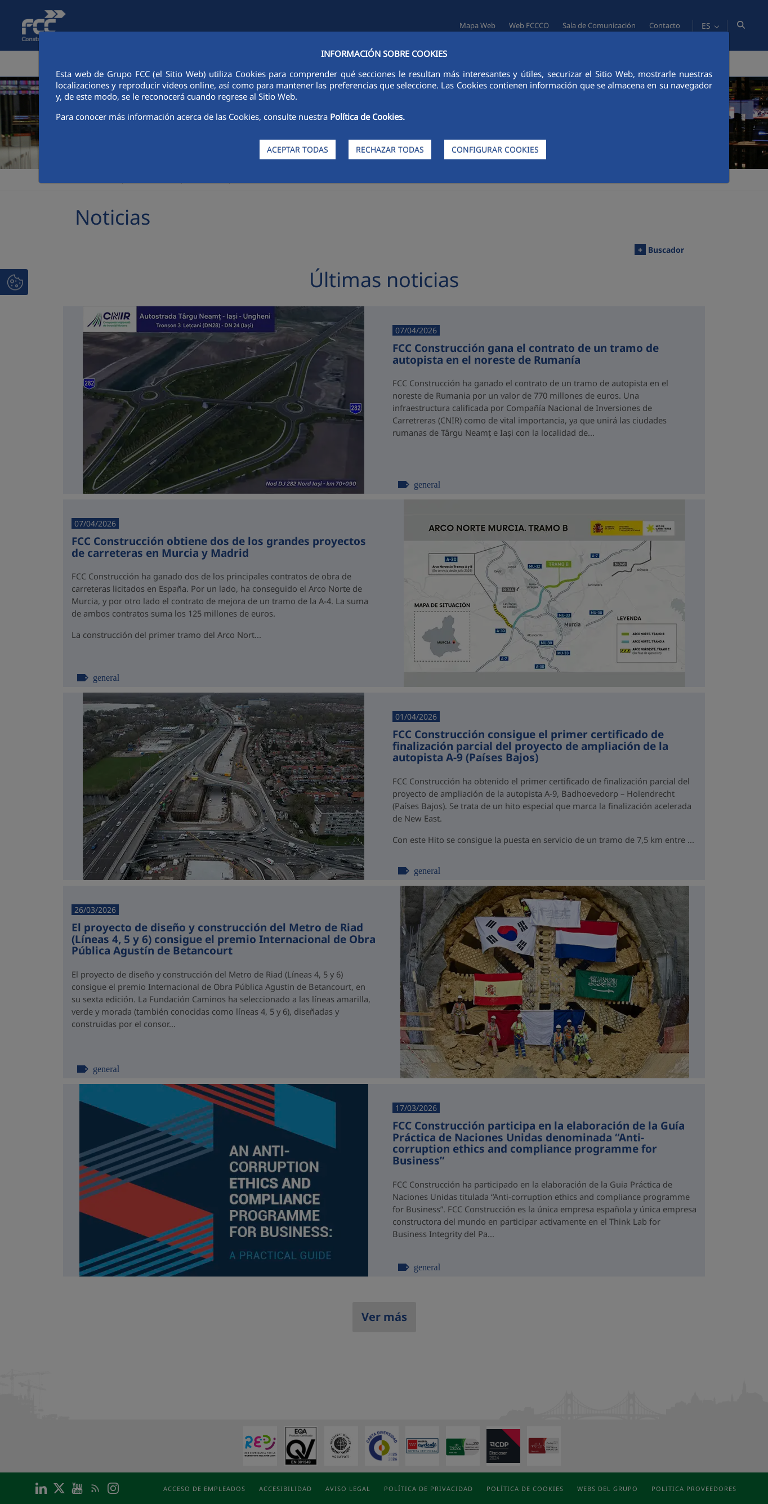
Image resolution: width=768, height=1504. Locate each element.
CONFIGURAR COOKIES (495, 149)
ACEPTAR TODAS (297, 149)
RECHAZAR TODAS (390, 149)
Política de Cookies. (367, 116)
